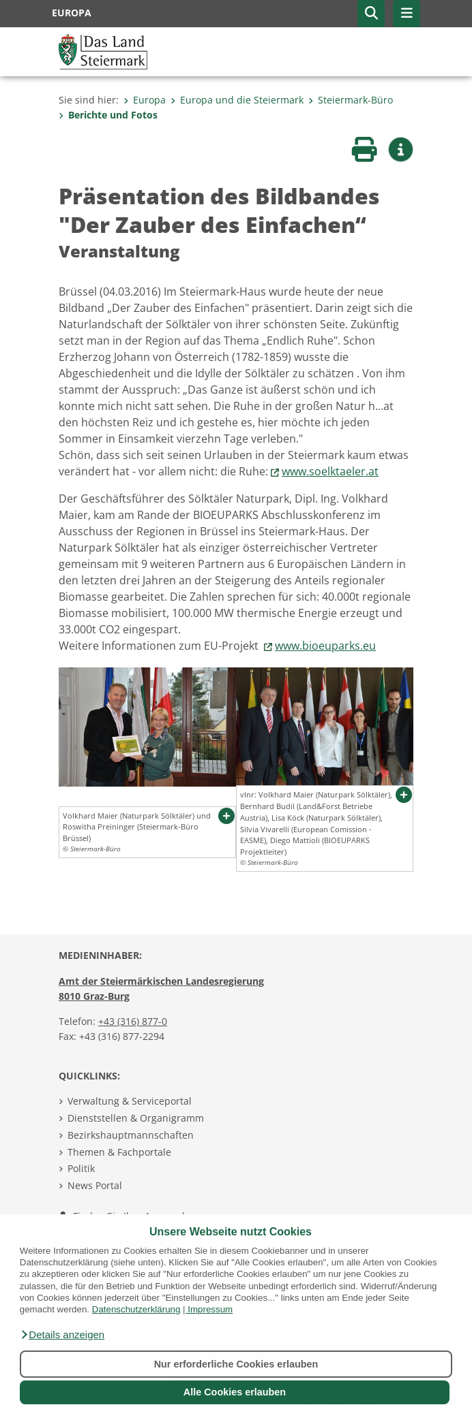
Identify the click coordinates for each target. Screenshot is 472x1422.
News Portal (95, 1185)
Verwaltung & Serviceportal (130, 1100)
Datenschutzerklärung (136, 1309)
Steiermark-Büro (350, 99)
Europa (144, 99)
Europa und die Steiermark (237, 99)
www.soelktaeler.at (330, 471)
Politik (81, 1168)
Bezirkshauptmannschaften (131, 1134)
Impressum (210, 1309)
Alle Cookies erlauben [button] (234, 1392)
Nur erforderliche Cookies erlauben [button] (236, 1364)
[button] (62, 1334)
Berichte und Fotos (108, 114)
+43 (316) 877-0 (132, 1021)
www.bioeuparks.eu (325, 645)
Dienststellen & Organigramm (136, 1117)
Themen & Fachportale (119, 1152)
